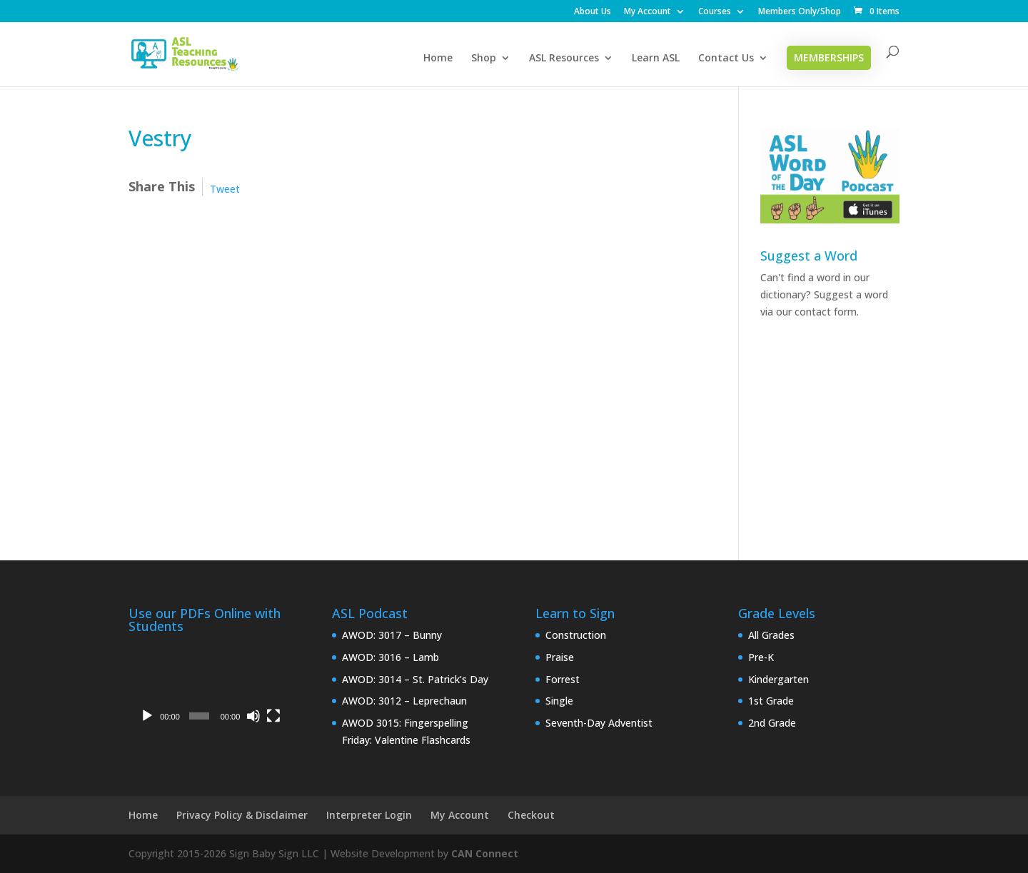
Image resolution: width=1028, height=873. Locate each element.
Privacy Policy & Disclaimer (242, 815)
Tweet (225, 189)
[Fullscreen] (273, 716)
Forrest (562, 679)
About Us (592, 12)
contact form (826, 311)
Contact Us (726, 58)
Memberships (829, 57)
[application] (208, 685)
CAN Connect (484, 853)
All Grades (771, 635)
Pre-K (761, 657)
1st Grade (771, 700)
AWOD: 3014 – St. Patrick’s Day (415, 679)
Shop (483, 58)
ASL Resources (564, 58)
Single (559, 700)
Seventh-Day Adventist (598, 723)
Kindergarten (778, 679)
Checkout (531, 815)
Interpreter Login (369, 815)
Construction (575, 635)
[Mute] (253, 716)
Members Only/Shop (799, 12)
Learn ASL (656, 58)
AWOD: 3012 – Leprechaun (404, 700)
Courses (714, 12)
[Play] (147, 716)
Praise (559, 657)
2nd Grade (772, 723)
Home (438, 58)
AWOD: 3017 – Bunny (392, 635)
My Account (647, 12)
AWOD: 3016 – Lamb (390, 657)
